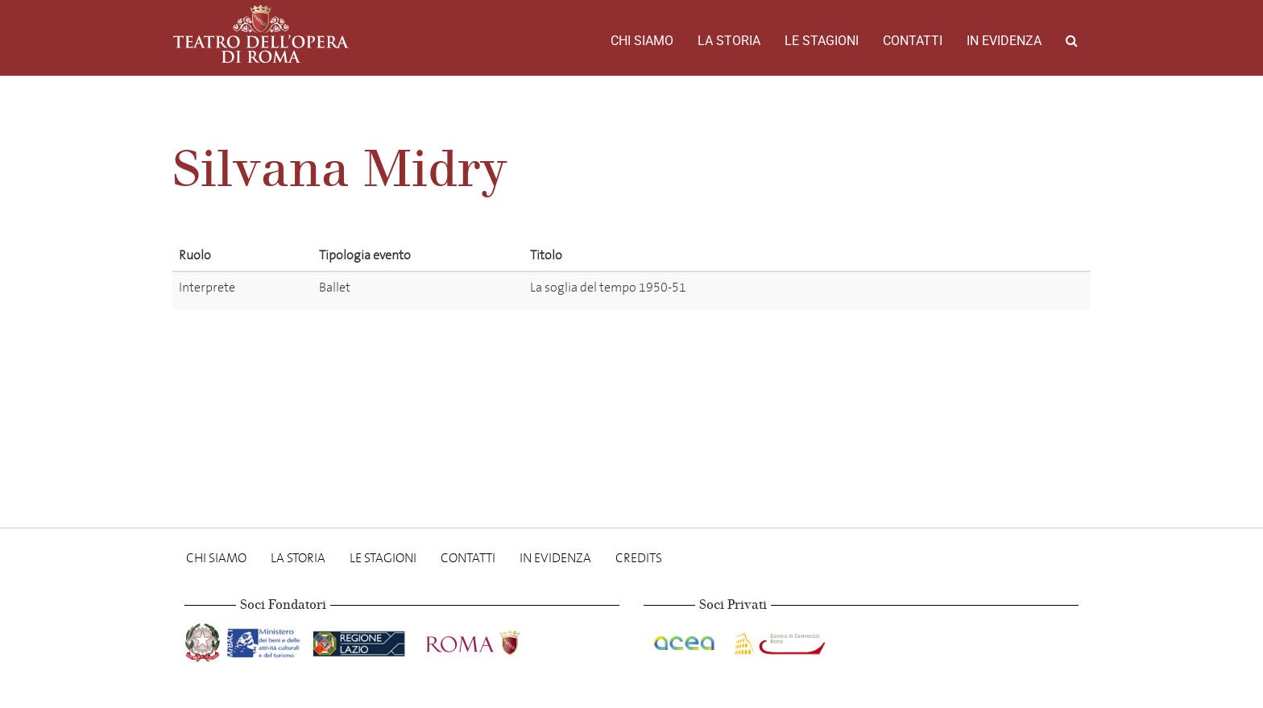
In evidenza (1004, 40)
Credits (638, 557)
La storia (729, 40)
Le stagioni (822, 40)
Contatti (912, 40)
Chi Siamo (642, 40)
